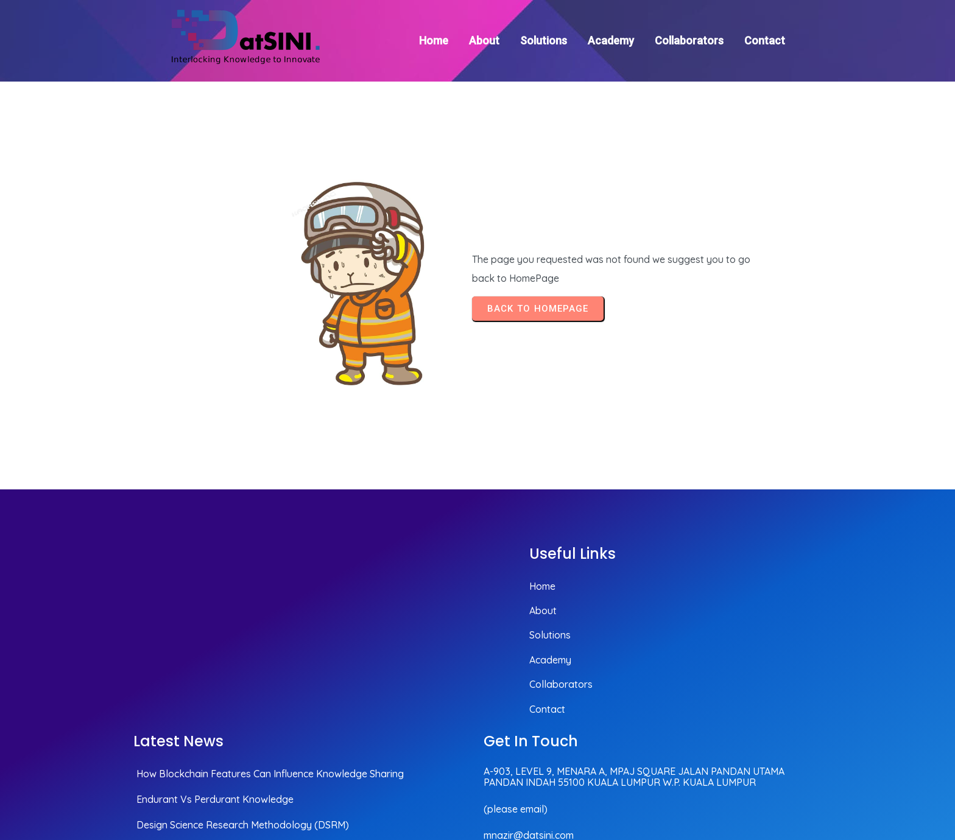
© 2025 (804, 765)
